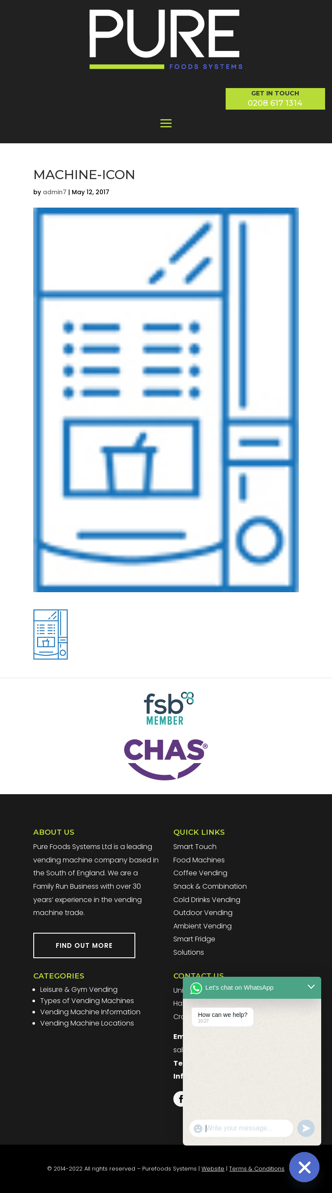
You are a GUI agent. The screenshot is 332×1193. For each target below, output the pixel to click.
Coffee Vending (200, 873)
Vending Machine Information (90, 1012)
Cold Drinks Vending (206, 900)
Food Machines (199, 860)
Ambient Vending (202, 926)
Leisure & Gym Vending (79, 989)
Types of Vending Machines (87, 1001)
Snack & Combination (210, 886)
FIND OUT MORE (84, 945)
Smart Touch (195, 847)
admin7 (55, 192)
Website (212, 1169)
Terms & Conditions (256, 1169)
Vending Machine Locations (87, 1023)
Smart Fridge (194, 939)
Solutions (188, 952)
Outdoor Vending (203, 913)
